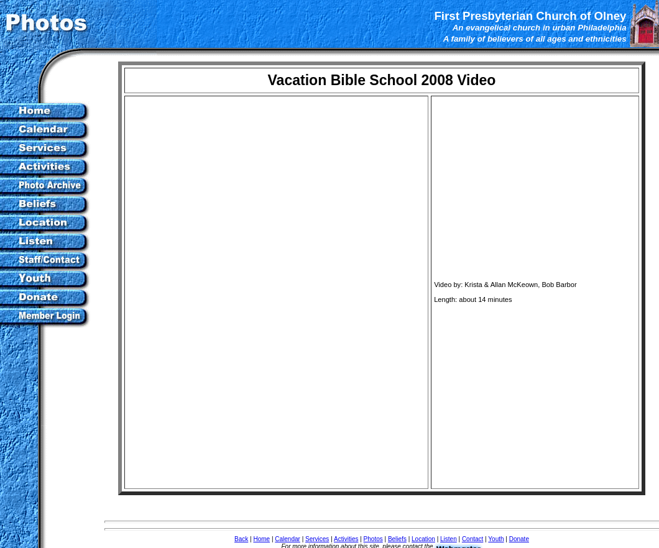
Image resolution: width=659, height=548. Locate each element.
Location (423, 539)
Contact (472, 539)
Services (317, 539)
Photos (373, 539)
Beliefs (397, 539)
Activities (346, 539)
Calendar (287, 539)
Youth (496, 539)
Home (261, 539)
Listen (448, 539)
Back (241, 539)
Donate (519, 539)
